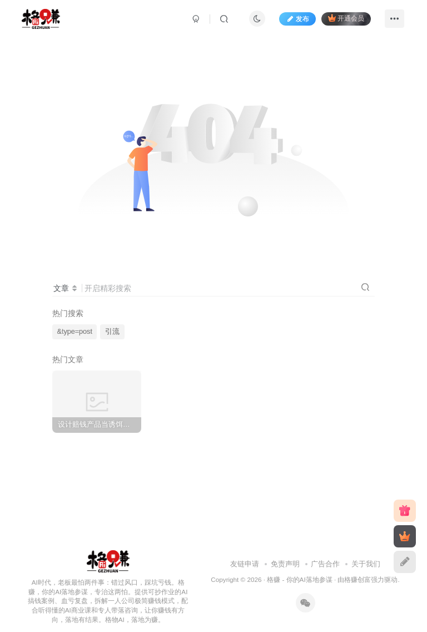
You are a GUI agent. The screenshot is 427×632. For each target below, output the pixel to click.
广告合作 (325, 564)
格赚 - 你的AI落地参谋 (299, 579)
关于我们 (365, 564)
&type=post (74, 331)
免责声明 (285, 564)
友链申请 (244, 564)
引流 (112, 331)
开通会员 (346, 18)
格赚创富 (357, 579)
